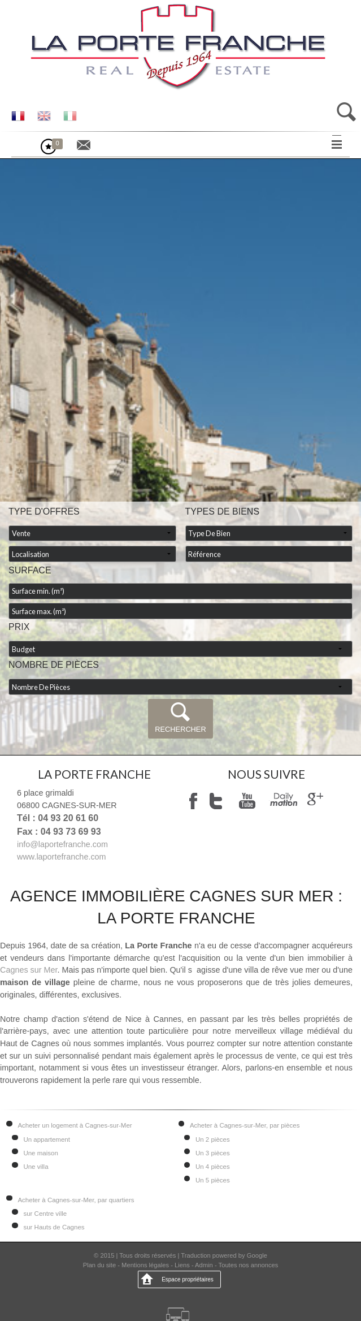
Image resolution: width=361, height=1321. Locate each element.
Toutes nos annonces (249, 1265)
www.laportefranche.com (61, 856)
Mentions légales (145, 1265)
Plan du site (99, 1265)
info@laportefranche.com (62, 844)
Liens (182, 1265)
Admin (204, 1265)
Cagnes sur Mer (29, 969)
